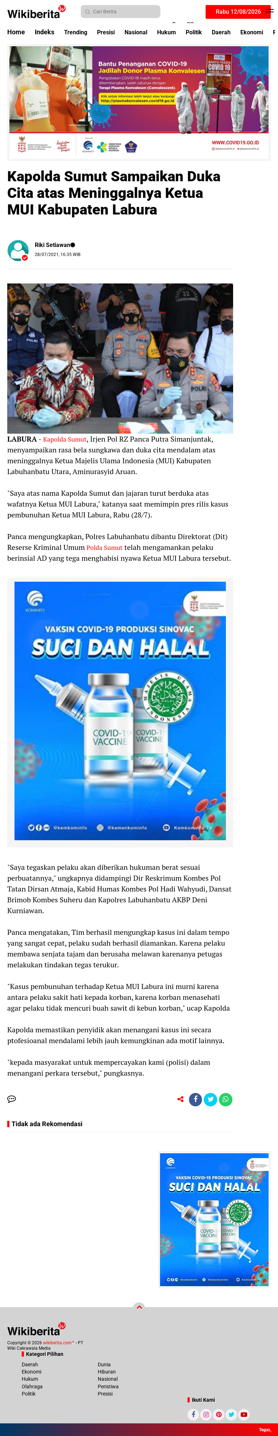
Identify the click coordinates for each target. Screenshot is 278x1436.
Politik (206, 32)
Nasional (143, 32)
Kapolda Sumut (66, 439)
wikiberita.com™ (59, 1343)
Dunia (104, 1365)
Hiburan (107, 1373)
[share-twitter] (209, 1100)
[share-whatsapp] (225, 1100)
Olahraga (32, 1388)
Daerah (237, 32)
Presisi (110, 32)
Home (16, 32)
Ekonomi (31, 1373)
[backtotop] (139, 1309)
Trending (77, 32)
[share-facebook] (192, 1100)
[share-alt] (176, 1100)
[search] (120, 11)
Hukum (177, 32)
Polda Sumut (106, 547)
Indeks (44, 32)
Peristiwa (108, 1388)
